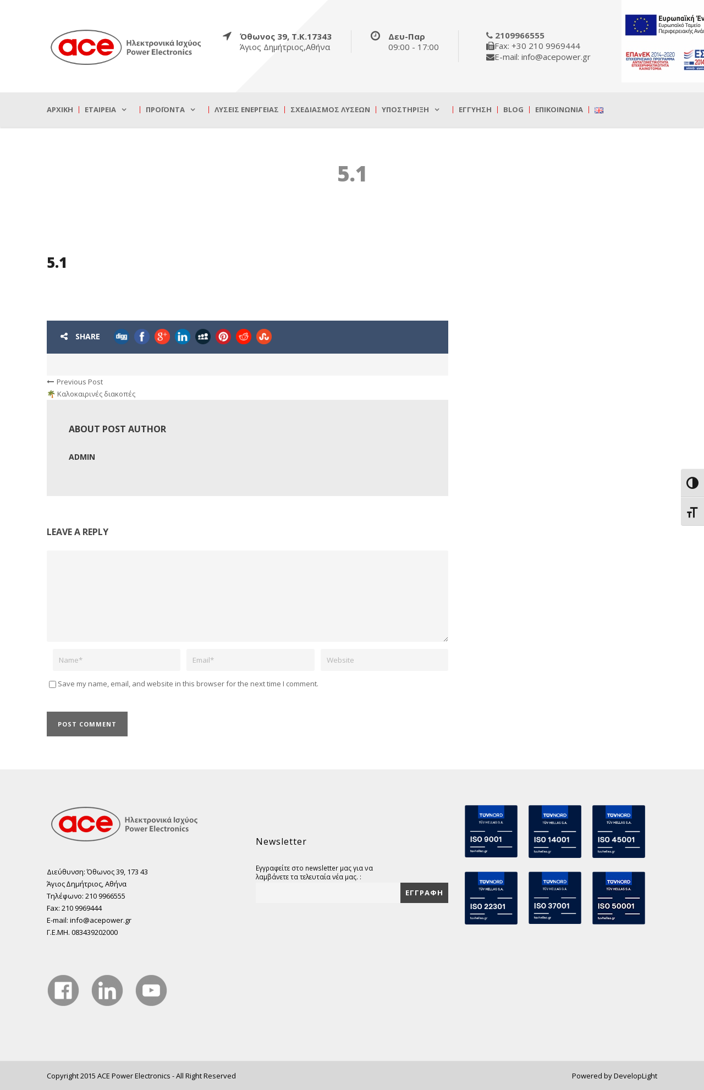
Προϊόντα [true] (165, 109)
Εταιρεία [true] (100, 109)
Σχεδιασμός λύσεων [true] (330, 109)
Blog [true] (513, 109)
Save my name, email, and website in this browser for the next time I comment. (188, 684)
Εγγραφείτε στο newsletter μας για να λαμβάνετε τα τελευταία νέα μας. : (314, 872)
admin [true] (82, 457)
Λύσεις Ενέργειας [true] (247, 109)
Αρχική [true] (60, 109)
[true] (126, 47)
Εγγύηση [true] (475, 109)
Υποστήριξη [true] (405, 109)
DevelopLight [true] (635, 1076)
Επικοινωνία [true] (559, 109)
